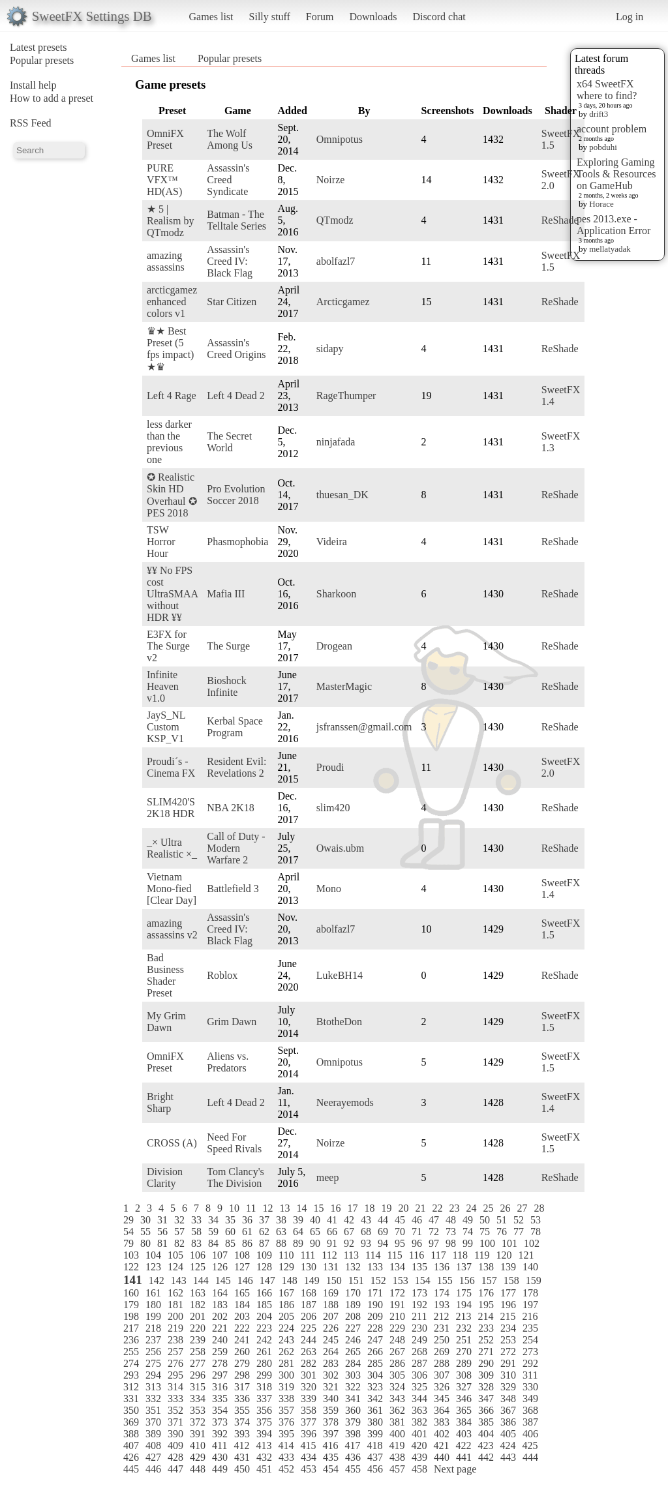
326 (441, 1386)
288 (441, 1363)
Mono (328, 888)
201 (197, 1316)
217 (131, 1328)
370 (153, 1422)
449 (220, 1468)
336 (242, 1398)
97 (434, 1243)
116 (416, 1255)
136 (441, 1266)
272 (508, 1351)
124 (175, 1266)
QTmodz (335, 220)
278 (220, 1363)
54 (128, 1231)
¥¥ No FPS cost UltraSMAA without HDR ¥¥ (172, 594)
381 (397, 1422)
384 (464, 1422)
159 (533, 1280)
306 (419, 1375)
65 (315, 1231)
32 (179, 1219)
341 (353, 1398)
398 (353, 1433)
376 (286, 1422)
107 (220, 1255)
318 (264, 1386)
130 (308, 1266)
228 (375, 1328)
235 (530, 1328)
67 (349, 1231)
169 (331, 1292)
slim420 (333, 807)
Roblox (222, 975)
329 (508, 1386)
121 (526, 1255)
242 (264, 1339)
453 (308, 1468)
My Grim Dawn (166, 1021)
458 (419, 1468)
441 (464, 1457)
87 (264, 1243)
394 (264, 1433)
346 (464, 1398)
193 (441, 1304)
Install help (33, 85)
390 (175, 1433)
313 (153, 1386)
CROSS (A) (172, 1142)
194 (464, 1304)
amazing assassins (166, 261)
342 (375, 1398)
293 (131, 1375)
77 (518, 1231)
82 (179, 1243)
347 (486, 1398)
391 (197, 1433)
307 (441, 1375)
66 (332, 1231)
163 (197, 1292)
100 (487, 1243)
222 (242, 1328)
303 (353, 1375)
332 (153, 1398)
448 (197, 1468)
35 (230, 1219)
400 (397, 1433)
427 (153, 1457)
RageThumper (346, 395)
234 (508, 1328)
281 (286, 1363)
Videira (331, 541)
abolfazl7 (336, 261)
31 (162, 1219)
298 (242, 1375)
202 (220, 1316)
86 (247, 1243)
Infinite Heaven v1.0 (163, 686)
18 (369, 1208)
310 (508, 1375)
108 (242, 1255)
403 (464, 1433)
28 (539, 1208)
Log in (629, 16)
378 (331, 1422)
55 (145, 1231)
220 (197, 1328)
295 (175, 1375)
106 (197, 1255)
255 (131, 1351)
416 (330, 1445)
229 (397, 1328)
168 (308, 1292)
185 (264, 1304)
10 (234, 1208)
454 (331, 1468)
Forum (320, 16)
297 (220, 1375)
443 (508, 1457)
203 (242, 1316)
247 (375, 1339)
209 (375, 1316)
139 (508, 1266)
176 (486, 1292)
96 (417, 1243)
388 (131, 1433)
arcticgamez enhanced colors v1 (172, 301)
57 (179, 1231)
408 (153, 1445)
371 (175, 1422)
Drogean (334, 645)
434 (308, 1457)
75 (484, 1231)
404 (486, 1433)
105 (175, 1255)
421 (441, 1445)
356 (264, 1410)
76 (501, 1231)
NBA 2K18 (230, 807)
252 (486, 1339)
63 (281, 1231)
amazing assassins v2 (172, 929)
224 (286, 1328)
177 (508, 1292)
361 (375, 1410)
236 (131, 1339)
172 (397, 1292)
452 (286, 1468)
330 (530, 1386)
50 (484, 1219)
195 (486, 1304)
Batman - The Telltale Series (236, 220)
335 (220, 1398)
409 (175, 1445)
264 (331, 1351)
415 (308, 1445)
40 (315, 1219)
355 (242, 1410)
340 (331, 1398)
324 (397, 1386)
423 (485, 1445)
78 (535, 1231)
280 (264, 1363)
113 (351, 1255)
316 (220, 1386)
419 (396, 1445)
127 (242, 1266)
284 (353, 1363)
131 (331, 1266)
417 (352, 1445)
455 (353, 1468)
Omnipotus (339, 139)
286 (397, 1363)
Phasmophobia (237, 541)
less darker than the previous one (169, 442)
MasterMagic (344, 686)
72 (434, 1231)
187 (308, 1304)
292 (530, 1363)
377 (308, 1422)
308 (464, 1375)
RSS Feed (31, 122)
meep (327, 1177)
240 (220, 1339)
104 (153, 1255)
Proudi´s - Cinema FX (171, 767)
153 (400, 1280)
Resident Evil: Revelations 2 (236, 767)
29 (128, 1219)
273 (530, 1351)
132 (353, 1266)
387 (530, 1422)
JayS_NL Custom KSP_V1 (166, 727)
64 (298, 1231)
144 (201, 1280)
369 (131, 1422)
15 (318, 1208)
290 (486, 1363)
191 (397, 1304)
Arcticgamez (343, 301)
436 (353, 1457)
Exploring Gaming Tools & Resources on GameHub (616, 174)
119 (481, 1255)
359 (331, 1410)
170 (353, 1292)
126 (220, 1266)
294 (153, 1375)
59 (213, 1231)
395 (286, 1433)
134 (397, 1266)
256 (153, 1351)
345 (441, 1398)
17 (352, 1208)
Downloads (373, 16)
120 (503, 1255)
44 (383, 1219)
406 (530, 1433)
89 (298, 1243)
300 (286, 1375)
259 (220, 1351)
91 (332, 1243)
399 (375, 1433)
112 (329, 1255)
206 (308, 1316)
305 (397, 1375)
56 (162, 1231)
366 (486, 1410)
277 (197, 1363)
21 (420, 1208)
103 (131, 1255)
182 (197, 1304)
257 (175, 1351)
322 (353, 1386)
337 (264, 1398)
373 (220, 1422)
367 (508, 1410)
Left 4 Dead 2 (235, 395)
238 (175, 1339)
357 (286, 1410)
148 (289, 1280)
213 (463, 1316)
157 (489, 1280)
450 (242, 1468)
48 (451, 1219)
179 (131, 1304)
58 (196, 1231)
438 (397, 1457)
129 (286, 1266)
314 (175, 1386)
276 (175, 1363)
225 (308, 1328)
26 (505, 1208)
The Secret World (229, 441)
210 (397, 1316)
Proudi (330, 767)
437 (375, 1457)
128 (264, 1266)
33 (196, 1219)
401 (419, 1433)
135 (419, 1266)
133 (375, 1266)
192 (419, 1304)
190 (375, 1304)
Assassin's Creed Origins (236, 348)
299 (264, 1375)
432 (264, 1457)
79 (128, 1243)
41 (332, 1219)
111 (307, 1255)
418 (374, 1445)
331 (131, 1398)
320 (308, 1386)
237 (153, 1339)
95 (400, 1243)
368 (530, 1410)
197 (530, 1304)
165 (242, 1292)
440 (441, 1457)
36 (247, 1219)
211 (419, 1316)
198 (131, 1316)
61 (247, 1231)
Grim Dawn (231, 1021)
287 (419, 1363)
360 (353, 1410)
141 (132, 1280)
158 (511, 1280)
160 (131, 1292)
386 (508, 1422)
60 (230, 1231)
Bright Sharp (160, 1102)
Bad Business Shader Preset (165, 975)
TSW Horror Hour (161, 541)
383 (441, 1422)
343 (397, 1398)
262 (286, 1351)
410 (197, 1445)
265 (353, 1351)
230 (419, 1328)
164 (220, 1292)
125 (197, 1266)
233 (486, 1328)
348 (508, 1398)
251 (464, 1339)
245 (331, 1339)
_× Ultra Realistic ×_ (172, 848)
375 (264, 1422)
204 (264, 1316)
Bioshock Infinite (226, 686)
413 (263, 1445)
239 (197, 1339)
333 (175, 1398)
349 (530, 1398)
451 (264, 1468)
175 (464, 1292)
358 (308, 1410)
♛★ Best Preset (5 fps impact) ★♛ (170, 348)
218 (153, 1328)
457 (397, 1468)
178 (530, 1292)
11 (251, 1208)
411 (219, 1445)
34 (213, 1219)
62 (264, 1231)
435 (331, 1457)
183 (220, 1304)
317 (242, 1386)
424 (507, 1445)
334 (197, 1398)
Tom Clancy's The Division (235, 1177)
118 (460, 1255)
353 (197, 1410)
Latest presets (38, 47)
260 (242, 1351)
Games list (211, 16)
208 (353, 1316)
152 (378, 1280)
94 (383, 1243)
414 (286, 1445)
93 (366, 1243)
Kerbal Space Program (235, 726)
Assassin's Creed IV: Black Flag (229, 261)
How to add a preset (51, 98)
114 (372, 1255)
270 (464, 1351)
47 (434, 1219)
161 (153, 1292)
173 (419, 1292)
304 (375, 1375)
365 (464, 1410)
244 (308, 1339)
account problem (611, 128)
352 (175, 1410)
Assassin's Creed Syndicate (228, 179)
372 (197, 1422)
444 (530, 1457)
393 (242, 1433)
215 (507, 1316)
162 (175, 1292)
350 (131, 1410)
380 (375, 1422)
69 (383, 1231)
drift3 (598, 114)
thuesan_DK (342, 494)
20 (403, 1208)
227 (353, 1328)
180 (153, 1304)
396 (308, 1433)
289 (464, 1363)
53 (535, 1219)
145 (223, 1280)
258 (197, 1351)
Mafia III (226, 593)
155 (445, 1280)
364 (441, 1410)
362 (397, 1410)
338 (286, 1398)
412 (241, 1445)
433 (286, 1457)
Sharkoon (336, 593)
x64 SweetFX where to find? (607, 89)
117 (438, 1255)
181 (175, 1304)
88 (281, 1243)
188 (331, 1304)
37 (264, 1219)
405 (508, 1433)
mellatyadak (610, 249)
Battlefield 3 (233, 888)
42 (349, 1219)
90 (315, 1243)
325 (419, 1386)
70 (400, 1231)
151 (356, 1280)
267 (397, 1351)
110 (286, 1255)
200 (175, 1316)
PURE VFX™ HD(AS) (164, 179)
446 (153, 1468)
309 (486, 1375)
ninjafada (336, 441)
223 (264, 1328)
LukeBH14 (339, 975)
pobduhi (603, 147)
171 (375, 1292)
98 (451, 1243)
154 (423, 1280)
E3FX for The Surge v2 (168, 646)
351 (153, 1410)
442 (486, 1457)
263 (308, 1351)
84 (213, 1243)
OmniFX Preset (165, 139)
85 (230, 1243)
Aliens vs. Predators (228, 1062)
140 (530, 1266)
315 (197, 1386)
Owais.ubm (340, 848)
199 (153, 1316)
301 (308, 1375)
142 (156, 1280)
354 (220, 1410)
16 (335, 1208)
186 (286, 1304)
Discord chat (438, 16)
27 (522, 1208)
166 (264, 1292)
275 (153, 1363)
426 (131, 1457)
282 (308, 1363)
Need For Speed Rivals (234, 1142)
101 (509, 1243)
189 (353, 1304)
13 (284, 1208)
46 (417, 1219)
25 (488, 1208)
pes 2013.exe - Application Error (613, 224)
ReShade (560, 220)
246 (353, 1339)
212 (441, 1316)
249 (419, 1339)
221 (220, 1328)
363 (419, 1410)
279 (242, 1363)
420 (419, 1445)
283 (331, 1363)
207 (331, 1316)
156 (467, 1280)
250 (441, 1339)
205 (286, 1316)
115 (394, 1255)
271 (486, 1351)
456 (375, 1468)
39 (298, 1219)
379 (353, 1422)
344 (419, 1398)
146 (245, 1280)
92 (349, 1243)
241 (242, 1339)
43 (366, 1219)
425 (530, 1445)
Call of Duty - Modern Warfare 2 (236, 848)
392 (220, 1433)
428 (175, 1457)
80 (145, 1243)
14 (301, 1208)
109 (264, 1255)
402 (441, 1433)
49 (468, 1219)
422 (463, 1445)
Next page (455, 1468)
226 (331, 1328)
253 (508, 1339)
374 (242, 1422)
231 (441, 1328)
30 (145, 1219)
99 (468, 1243)
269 (441, 1351)
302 (331, 1375)
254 (530, 1339)
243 (286, 1339)
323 (375, 1386)
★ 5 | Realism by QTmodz (170, 220)
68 (366, 1231)
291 (508, 1363)
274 (131, 1363)
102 (531, 1243)
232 (464, 1328)
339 (308, 1398)
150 (334, 1280)
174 (441, 1292)
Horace (601, 204)
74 (468, 1231)
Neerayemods (345, 1102)
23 (454, 1208)
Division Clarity (165, 1177)
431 (242, 1457)
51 (501, 1219)
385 (486, 1422)
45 (400, 1219)
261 (264, 1351)
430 (220, 1457)
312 (131, 1386)
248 (397, 1339)
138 (486, 1266)
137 (464, 1266)
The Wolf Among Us (229, 139)
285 (375, 1363)
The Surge (228, 645)
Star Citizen (231, 301)
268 (419, 1351)
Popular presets (42, 60)
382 (419, 1422)
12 (267, 1208)
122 (131, 1266)
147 (267, 1280)
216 (530, 1316)
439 (419, 1457)
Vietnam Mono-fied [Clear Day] (171, 888)
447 (175, 1468)
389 (153, 1433)
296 (197, 1375)
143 (179, 1280)
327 (464, 1386)
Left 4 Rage (171, 395)
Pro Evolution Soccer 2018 (236, 494)
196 (508, 1304)
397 (331, 1433)
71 (417, 1231)
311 (530, 1375)
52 (518, 1219)
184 (242, 1304)
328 (486, 1386)
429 (197, 1457)
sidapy (330, 348)
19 (386, 1208)
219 (175, 1328)
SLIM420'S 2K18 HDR (171, 807)
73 (451, 1231)
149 (312, 1280)
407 (131, 1445)
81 (162, 1243)
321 (331, 1386)
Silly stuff (269, 16)
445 (131, 1468)
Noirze (330, 179)
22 (437, 1208)
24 (471, 1208)
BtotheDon (339, 1021)
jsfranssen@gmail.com (364, 726)
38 (281, 1219)
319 (286, 1386)
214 (485, 1316)
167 (286, 1292)
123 (153, 1266)
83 (196, 1243)
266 (375, 1351)
